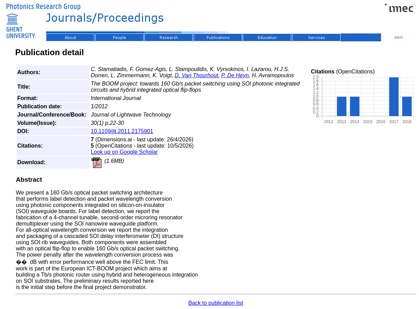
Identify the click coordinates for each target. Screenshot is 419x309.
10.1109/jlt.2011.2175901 (122, 131)
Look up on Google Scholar (124, 152)
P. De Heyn (235, 75)
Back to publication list (215, 303)
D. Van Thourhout (196, 75)
